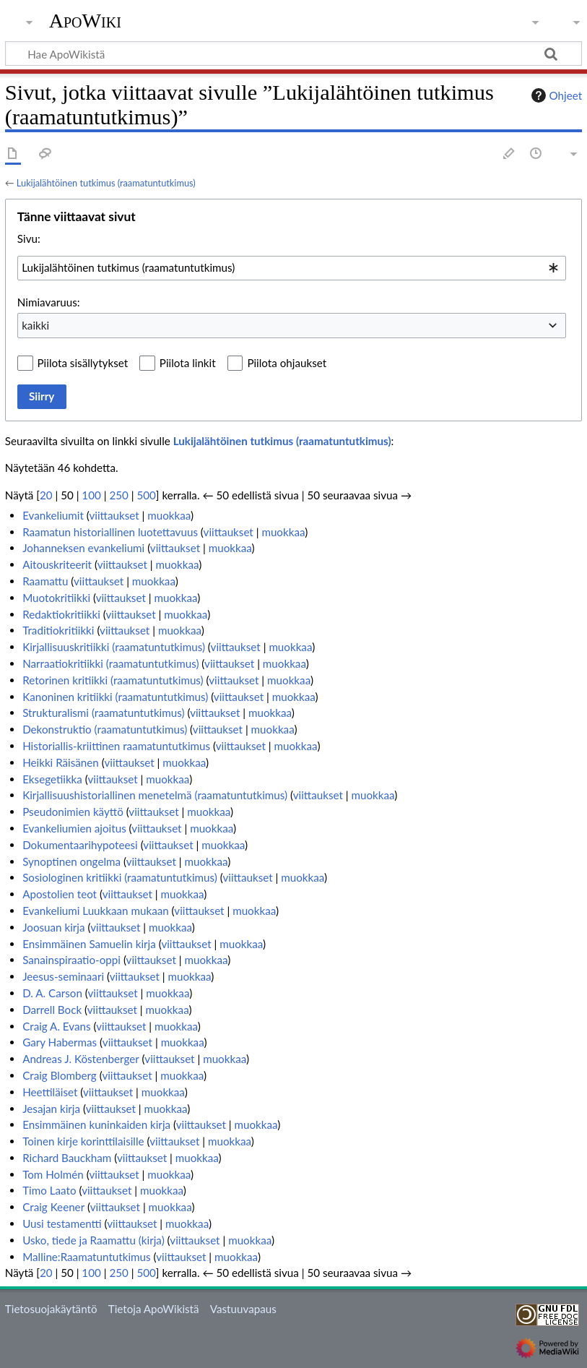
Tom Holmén (53, 1174)
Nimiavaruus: (48, 302)
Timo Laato (49, 1190)
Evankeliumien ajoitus (74, 828)
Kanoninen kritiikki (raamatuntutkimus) (115, 696)
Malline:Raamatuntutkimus (86, 1256)
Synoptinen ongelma (71, 861)
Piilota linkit (188, 362)
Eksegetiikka (52, 779)
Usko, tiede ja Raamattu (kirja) (93, 1240)
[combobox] (291, 268)
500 (145, 495)
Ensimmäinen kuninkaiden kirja (96, 1124)
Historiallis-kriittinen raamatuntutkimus (116, 745)
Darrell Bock (52, 1009)
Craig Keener (53, 1206)
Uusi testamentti (62, 1223)
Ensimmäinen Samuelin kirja (89, 943)
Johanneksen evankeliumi (83, 547)
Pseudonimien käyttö (72, 811)
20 (46, 495)
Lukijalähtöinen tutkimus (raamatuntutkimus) (106, 183)
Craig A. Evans (56, 1026)
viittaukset (114, 515)
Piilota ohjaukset (286, 362)
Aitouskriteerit (57, 564)
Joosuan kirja (53, 927)
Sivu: (28, 238)
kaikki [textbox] (35, 325)
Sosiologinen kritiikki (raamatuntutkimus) (119, 877)
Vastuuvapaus (243, 1308)
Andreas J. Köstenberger (80, 1058)
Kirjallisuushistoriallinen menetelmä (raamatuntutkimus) (154, 794)
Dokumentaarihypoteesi (80, 844)
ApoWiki (85, 21)
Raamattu (45, 581)
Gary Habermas (59, 1042)
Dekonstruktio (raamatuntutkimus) (104, 729)
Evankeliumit (53, 515)
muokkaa (169, 515)
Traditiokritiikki (58, 630)
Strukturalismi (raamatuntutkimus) (103, 712)
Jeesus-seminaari (63, 976)
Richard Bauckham (66, 1157)
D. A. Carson (52, 992)
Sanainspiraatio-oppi (71, 959)
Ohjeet (555, 95)
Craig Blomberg (59, 1075)
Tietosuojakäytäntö (51, 1308)
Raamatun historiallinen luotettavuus (110, 531)
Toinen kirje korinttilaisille (83, 1141)
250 (118, 495)
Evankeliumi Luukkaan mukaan (95, 910)
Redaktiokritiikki (61, 614)
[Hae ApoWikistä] (293, 53)
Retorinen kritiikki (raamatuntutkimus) (113, 680)
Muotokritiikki (56, 597)
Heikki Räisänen (60, 762)
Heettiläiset (49, 1091)
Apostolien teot (59, 893)
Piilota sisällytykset (83, 362)
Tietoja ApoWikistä (153, 1308)
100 (91, 495)
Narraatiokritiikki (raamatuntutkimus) (110, 663)
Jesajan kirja (51, 1108)
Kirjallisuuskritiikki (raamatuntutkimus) (113, 646)
